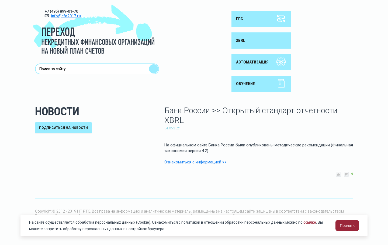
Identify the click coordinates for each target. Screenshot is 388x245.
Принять (347, 225)
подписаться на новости (63, 128)
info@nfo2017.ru (66, 16)
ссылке (309, 222)
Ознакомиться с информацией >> (195, 162)
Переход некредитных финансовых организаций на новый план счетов (93, 29)
